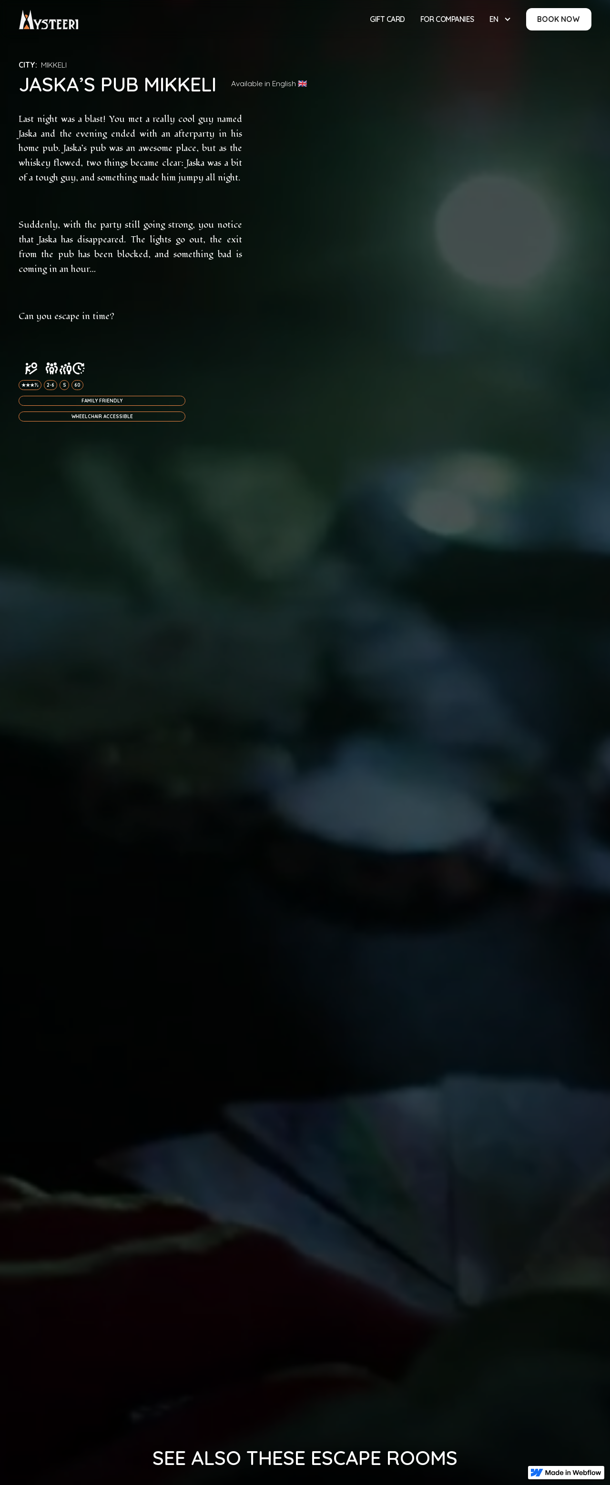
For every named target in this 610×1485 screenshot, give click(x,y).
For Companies (447, 19)
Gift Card (387, 19)
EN (493, 19)
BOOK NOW (558, 19)
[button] (500, 19)
